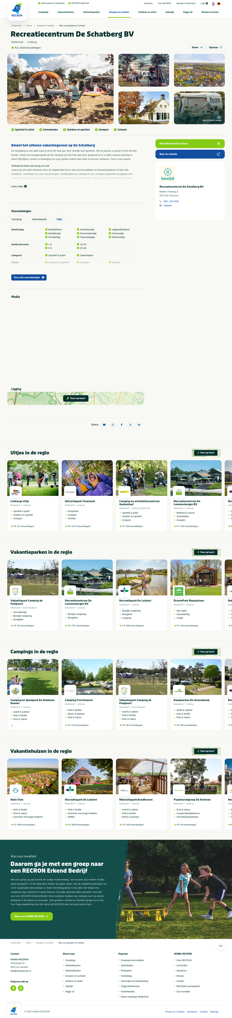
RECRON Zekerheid (78, 3)
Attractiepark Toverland (80, 501)
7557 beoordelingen (189, 526)
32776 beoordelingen (81, 526)
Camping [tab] (16, 219)
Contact (180, 981)
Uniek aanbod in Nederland (51, 3)
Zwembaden (127, 965)
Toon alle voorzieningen (29, 277)
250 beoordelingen (134, 526)
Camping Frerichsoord (79, 700)
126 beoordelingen (80, 725)
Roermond (145, 508)
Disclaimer (192, 1012)
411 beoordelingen (26, 526)
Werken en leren (210, 12)
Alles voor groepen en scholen (72, 26)
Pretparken (126, 970)
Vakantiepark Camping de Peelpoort (26, 602)
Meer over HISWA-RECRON (31, 916)
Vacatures (148, 3)
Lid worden (182, 965)
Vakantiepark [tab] (39, 219)
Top (220, 945)
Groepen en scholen (119, 12)
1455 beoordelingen (134, 825)
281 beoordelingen (26, 626)
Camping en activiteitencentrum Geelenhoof (139, 503)
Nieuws (180, 976)
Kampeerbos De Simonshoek (191, 700)
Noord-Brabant (29, 608)
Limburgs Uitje (19, 501)
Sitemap (214, 1012)
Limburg (26, 505)
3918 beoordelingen (30, 47)
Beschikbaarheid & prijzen (190, 143)
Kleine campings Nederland (134, 996)
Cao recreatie (183, 991)
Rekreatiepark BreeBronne (136, 799)
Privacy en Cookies (174, 1012)
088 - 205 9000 (171, 201)
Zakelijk (170, 12)
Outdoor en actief (147, 12)
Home (29, 26)
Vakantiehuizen (66, 12)
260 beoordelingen (189, 725)
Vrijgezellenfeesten (130, 986)
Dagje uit (188, 12)
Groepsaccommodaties (132, 960)
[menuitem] (43, 12)
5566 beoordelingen (134, 626)
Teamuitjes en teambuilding (134, 981)
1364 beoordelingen (189, 626)
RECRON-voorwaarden (188, 986)
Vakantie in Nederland (185, 3)
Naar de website (190, 154)
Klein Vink (16, 799)
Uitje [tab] (59, 219)
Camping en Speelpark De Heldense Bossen (32, 701)
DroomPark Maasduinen (189, 600)
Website (168, 205)
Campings (43, 12)
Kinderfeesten (128, 991)
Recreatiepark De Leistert (135, 600)
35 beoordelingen (188, 825)
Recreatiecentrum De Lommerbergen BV (187, 503)
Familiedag (126, 976)
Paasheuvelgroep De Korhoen (192, 799)
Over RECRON (164, 3)
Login (204, 3)
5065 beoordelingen (26, 825)
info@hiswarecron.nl (20, 971)
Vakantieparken (91, 12)
